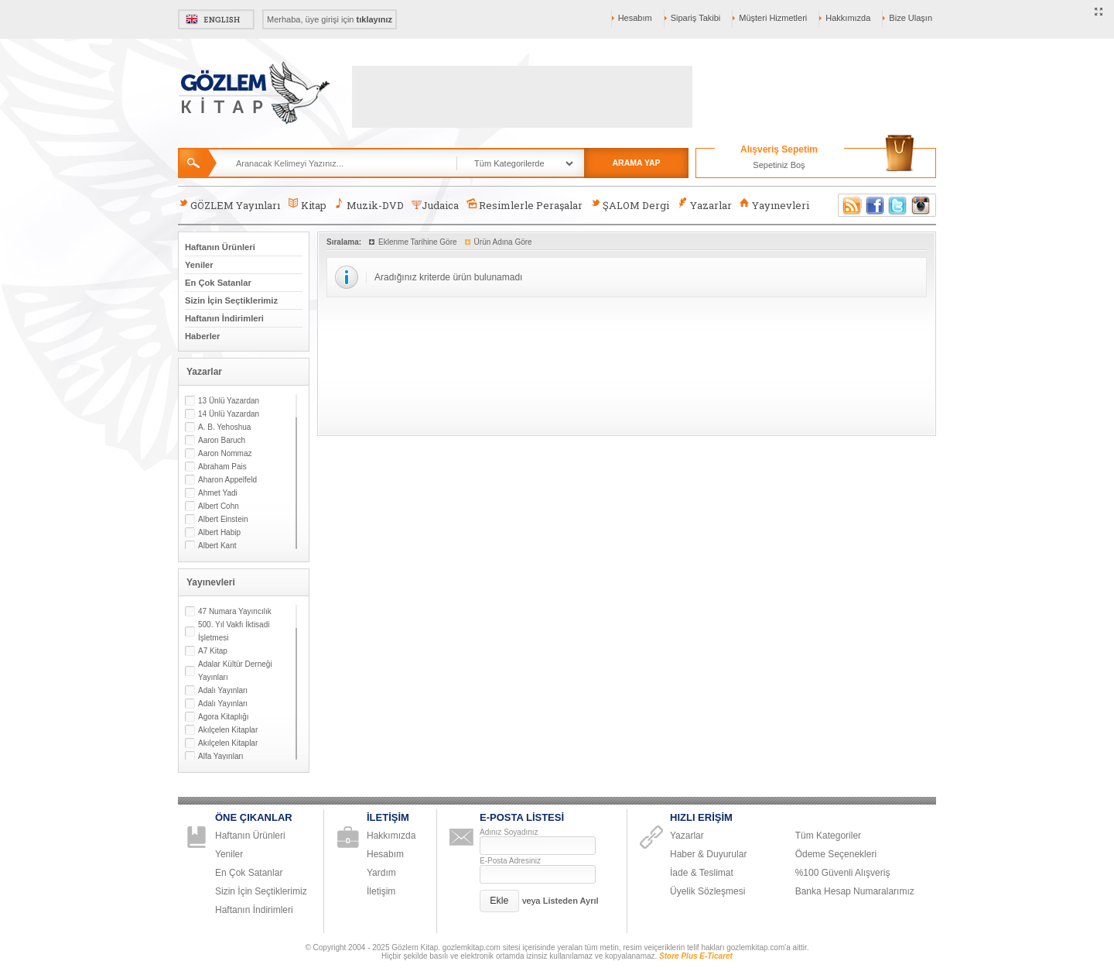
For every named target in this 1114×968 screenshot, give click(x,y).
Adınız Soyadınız (509, 832)
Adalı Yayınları (223, 690)
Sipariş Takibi (696, 17)
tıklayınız (374, 19)
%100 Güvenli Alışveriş (842, 872)
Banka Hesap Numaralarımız (854, 891)
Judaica (435, 205)
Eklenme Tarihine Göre (417, 242)
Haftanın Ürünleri (220, 247)
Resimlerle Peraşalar (524, 204)
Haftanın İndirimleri (224, 318)
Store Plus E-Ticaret (696, 956)
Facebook (875, 205)
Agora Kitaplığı (223, 716)
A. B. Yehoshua (224, 427)
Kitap (307, 204)
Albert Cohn (218, 506)
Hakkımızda (847, 17)
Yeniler (199, 264)
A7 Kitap (212, 651)
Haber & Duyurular (708, 854)
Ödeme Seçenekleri (836, 854)
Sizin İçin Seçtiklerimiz (231, 300)
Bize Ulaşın (910, 17)
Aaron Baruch (221, 440)
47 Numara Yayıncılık (235, 611)
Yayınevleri (774, 204)
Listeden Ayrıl (571, 900)
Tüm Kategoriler (828, 835)
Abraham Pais (222, 466)
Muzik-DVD (369, 204)
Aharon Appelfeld (227, 479)
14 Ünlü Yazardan (228, 414)
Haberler (202, 336)
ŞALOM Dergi (629, 204)
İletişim (381, 891)
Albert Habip (219, 532)
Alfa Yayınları (221, 756)
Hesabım (635, 17)
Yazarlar (704, 204)
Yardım (381, 872)
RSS (849, 205)
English (216, 19)
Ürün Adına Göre (503, 242)
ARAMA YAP (636, 162)
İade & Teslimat (701, 872)
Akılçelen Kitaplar (228, 730)
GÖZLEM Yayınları (229, 204)
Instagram (921, 205)
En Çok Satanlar (218, 282)
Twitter (898, 205)
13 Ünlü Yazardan (228, 400)
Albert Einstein (223, 519)
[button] (499, 901)
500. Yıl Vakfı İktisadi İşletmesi (233, 631)
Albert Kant (217, 545)
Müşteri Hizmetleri (773, 17)
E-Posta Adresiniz (510, 860)
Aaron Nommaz (224, 453)
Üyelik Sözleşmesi (707, 891)
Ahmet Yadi (217, 493)
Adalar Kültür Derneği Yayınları (235, 670)
